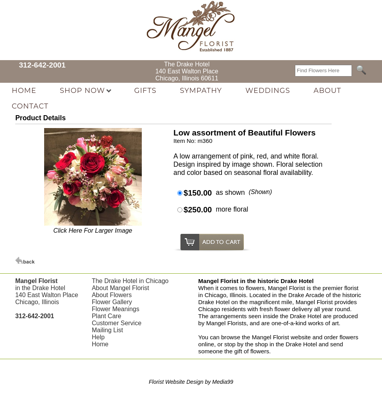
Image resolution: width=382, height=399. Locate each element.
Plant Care (106, 316)
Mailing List (107, 330)
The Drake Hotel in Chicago (130, 281)
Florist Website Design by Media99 (191, 382)
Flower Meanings (115, 309)
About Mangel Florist (120, 288)
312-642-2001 (42, 65)
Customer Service (116, 323)
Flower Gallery (112, 302)
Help (98, 337)
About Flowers (112, 295)
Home (100, 344)
